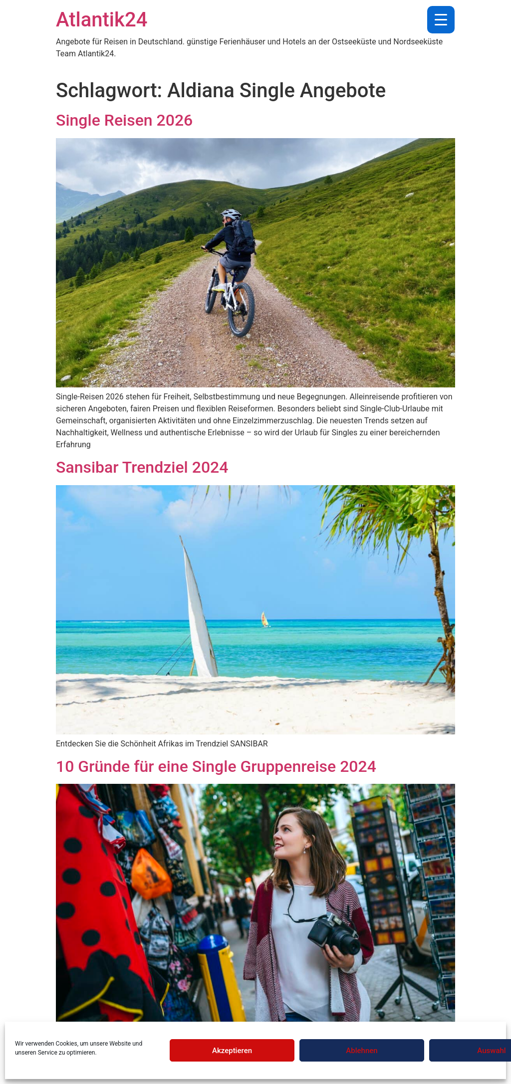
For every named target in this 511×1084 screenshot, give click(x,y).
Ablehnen (361, 1050)
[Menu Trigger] (441, 19)
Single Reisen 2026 (124, 120)
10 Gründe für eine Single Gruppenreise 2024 (216, 766)
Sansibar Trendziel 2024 (142, 467)
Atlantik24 (101, 19)
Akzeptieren (232, 1050)
